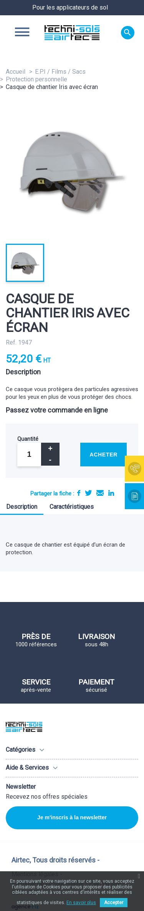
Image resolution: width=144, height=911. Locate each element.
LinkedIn (111, 493)
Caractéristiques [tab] (72, 506)
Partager (78, 493)
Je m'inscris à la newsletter (72, 817)
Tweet (88, 493)
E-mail (100, 493)
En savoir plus (81, 902)
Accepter (113, 902)
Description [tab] (21, 506)
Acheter (103, 454)
